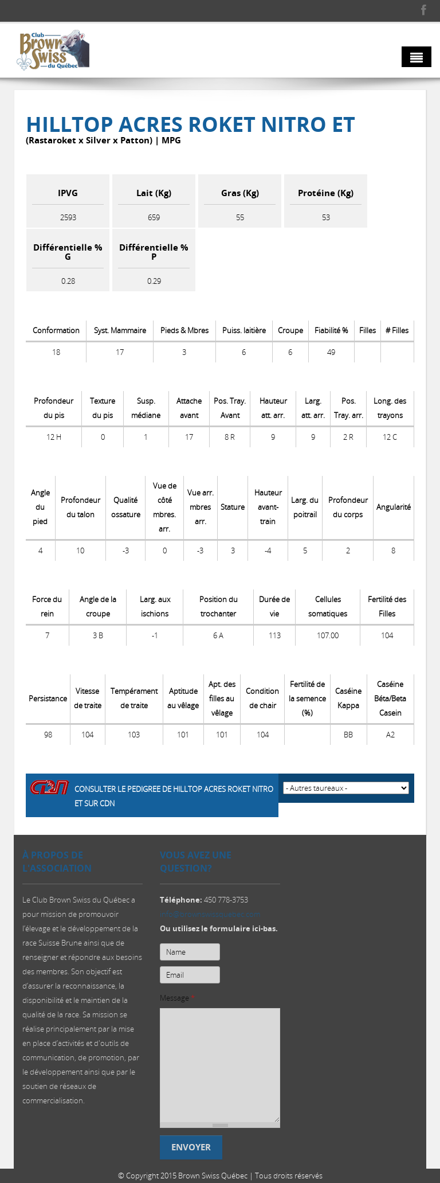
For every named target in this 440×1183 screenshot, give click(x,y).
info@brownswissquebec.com (210, 917)
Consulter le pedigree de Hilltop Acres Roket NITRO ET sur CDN (173, 796)
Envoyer (191, 1150)
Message (177, 1000)
